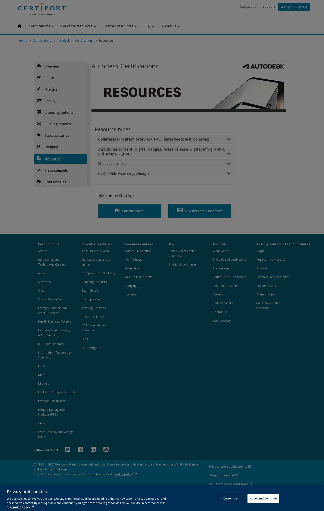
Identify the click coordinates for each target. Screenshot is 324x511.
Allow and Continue (263, 502)
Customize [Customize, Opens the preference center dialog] (230, 502)
